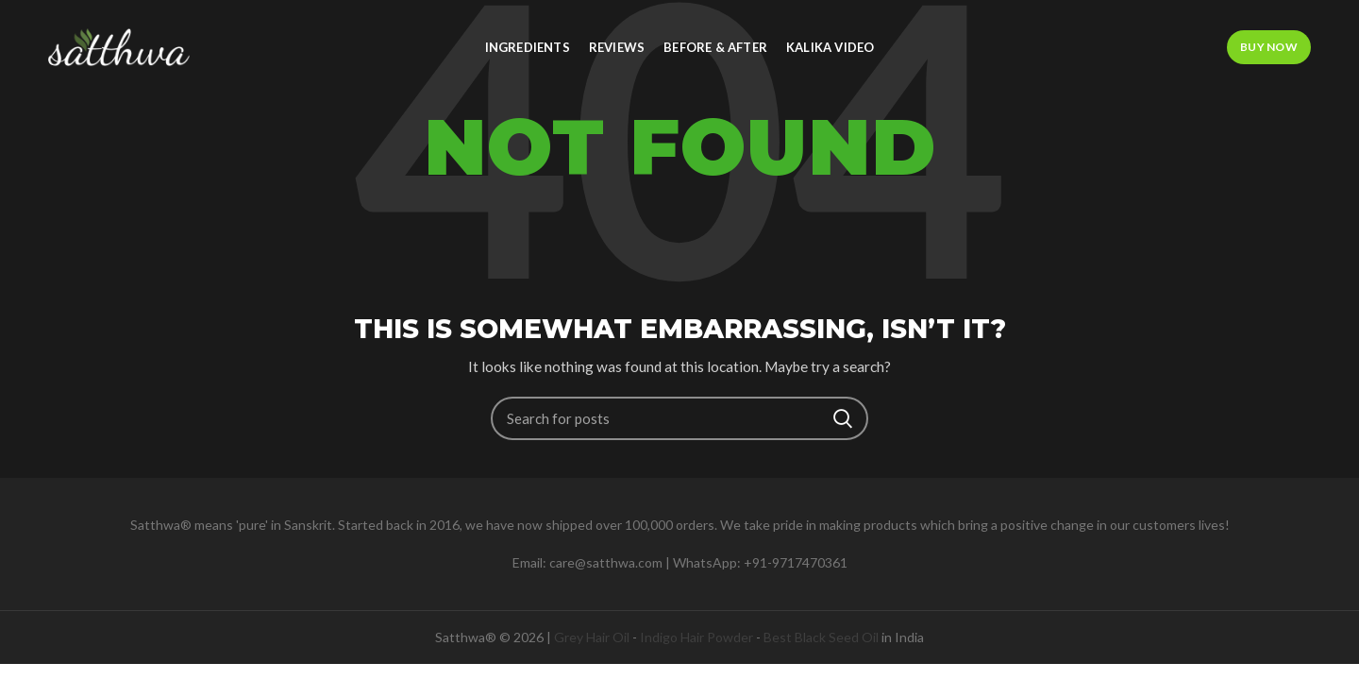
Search (842, 418)
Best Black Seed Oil (821, 637)
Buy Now (1269, 47)
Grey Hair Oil (591, 637)
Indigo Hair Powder (696, 637)
